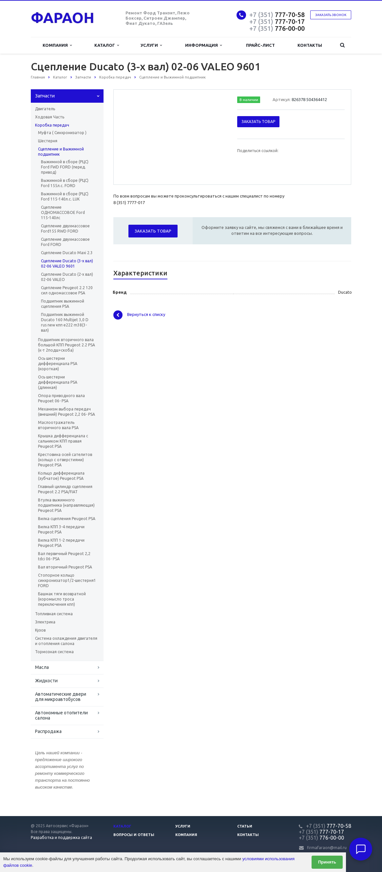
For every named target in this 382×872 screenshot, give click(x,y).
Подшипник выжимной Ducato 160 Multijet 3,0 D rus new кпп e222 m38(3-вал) (64, 322)
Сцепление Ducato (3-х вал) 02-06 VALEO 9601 (67, 263)
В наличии (248, 100)
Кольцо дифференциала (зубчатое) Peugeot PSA (61, 475)
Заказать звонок (330, 15)
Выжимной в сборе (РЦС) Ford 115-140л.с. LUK (64, 196)
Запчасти (45, 95)
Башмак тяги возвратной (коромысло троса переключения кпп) (62, 599)
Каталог (106, 45)
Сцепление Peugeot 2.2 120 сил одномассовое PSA (67, 290)
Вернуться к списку (139, 315)
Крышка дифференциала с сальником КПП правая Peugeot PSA (63, 441)
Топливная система (54, 614)
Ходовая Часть (49, 117)
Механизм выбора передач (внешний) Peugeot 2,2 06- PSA (66, 411)
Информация (203, 45)
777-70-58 (277, 14)
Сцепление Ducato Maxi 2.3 (67, 253)
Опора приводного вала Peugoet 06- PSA (61, 398)
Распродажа (48, 731)
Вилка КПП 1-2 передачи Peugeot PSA (61, 543)
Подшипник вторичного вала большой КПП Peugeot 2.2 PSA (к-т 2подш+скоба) (66, 345)
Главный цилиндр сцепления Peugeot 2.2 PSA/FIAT (65, 489)
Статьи (244, 826)
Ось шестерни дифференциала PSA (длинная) (57, 382)
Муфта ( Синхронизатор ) (62, 133)
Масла (42, 667)
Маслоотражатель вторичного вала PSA (58, 425)
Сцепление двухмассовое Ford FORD (65, 242)
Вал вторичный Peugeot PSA (65, 567)
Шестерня (47, 141)
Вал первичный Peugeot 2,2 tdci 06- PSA (64, 556)
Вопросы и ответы (133, 835)
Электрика (45, 622)
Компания (57, 45)
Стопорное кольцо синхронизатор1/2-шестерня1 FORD (67, 580)
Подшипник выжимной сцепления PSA (62, 303)
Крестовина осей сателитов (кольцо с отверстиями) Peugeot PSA (65, 459)
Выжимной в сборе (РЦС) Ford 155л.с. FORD (64, 183)
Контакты (309, 45)
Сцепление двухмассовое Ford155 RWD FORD (65, 228)
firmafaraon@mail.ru (327, 848)
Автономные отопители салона (61, 715)
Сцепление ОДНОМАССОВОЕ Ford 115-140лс (63, 212)
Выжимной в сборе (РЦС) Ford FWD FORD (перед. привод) (64, 167)
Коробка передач (52, 125)
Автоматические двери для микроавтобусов (60, 696)
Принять (327, 862)
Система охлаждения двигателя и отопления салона (66, 641)
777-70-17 (277, 21)
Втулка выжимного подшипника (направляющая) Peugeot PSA (66, 505)
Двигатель (45, 109)
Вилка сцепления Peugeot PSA (66, 518)
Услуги (151, 45)
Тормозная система (54, 652)
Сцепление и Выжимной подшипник (61, 151)
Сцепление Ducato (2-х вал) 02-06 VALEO (67, 277)
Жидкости (46, 680)
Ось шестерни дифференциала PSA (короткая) (57, 363)
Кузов (40, 630)
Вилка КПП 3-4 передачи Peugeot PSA (61, 529)
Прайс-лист (260, 45)
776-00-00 (277, 28)
